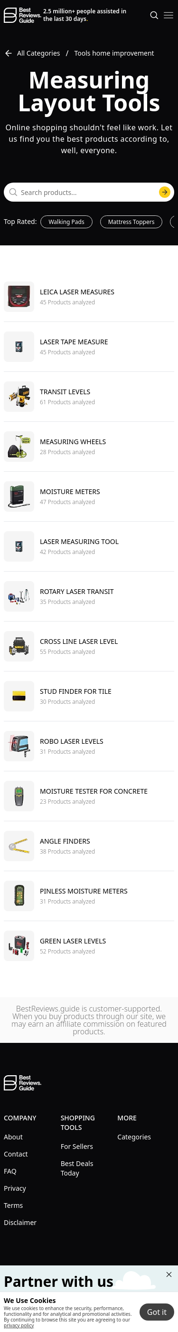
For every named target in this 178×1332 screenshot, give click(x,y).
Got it (157, 1312)
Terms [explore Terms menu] (13, 1205)
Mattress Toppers (131, 222)
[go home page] (22, 15)
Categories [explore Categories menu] (134, 1136)
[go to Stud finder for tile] (89, 696)
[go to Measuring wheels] (89, 446)
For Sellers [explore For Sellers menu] (77, 1146)
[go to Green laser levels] (89, 946)
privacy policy (19, 1325)
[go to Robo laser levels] (89, 746)
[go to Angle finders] (89, 846)
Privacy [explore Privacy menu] (15, 1188)
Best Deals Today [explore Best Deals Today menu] (77, 1168)
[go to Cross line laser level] (89, 646)
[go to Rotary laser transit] (89, 596)
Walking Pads (66, 222)
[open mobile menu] (168, 15)
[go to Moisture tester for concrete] (89, 796)
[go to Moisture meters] (89, 496)
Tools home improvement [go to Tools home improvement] (114, 53)
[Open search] (154, 15)
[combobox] (89, 192)
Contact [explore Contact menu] (16, 1153)
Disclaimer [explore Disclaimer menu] (20, 1222)
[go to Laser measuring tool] (89, 546)
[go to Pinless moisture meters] (89, 896)
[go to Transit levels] (89, 396)
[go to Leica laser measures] (89, 296)
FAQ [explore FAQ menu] (10, 1171)
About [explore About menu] (13, 1136)
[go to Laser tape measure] (89, 346)
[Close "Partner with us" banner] (169, 1274)
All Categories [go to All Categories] (32, 53)
